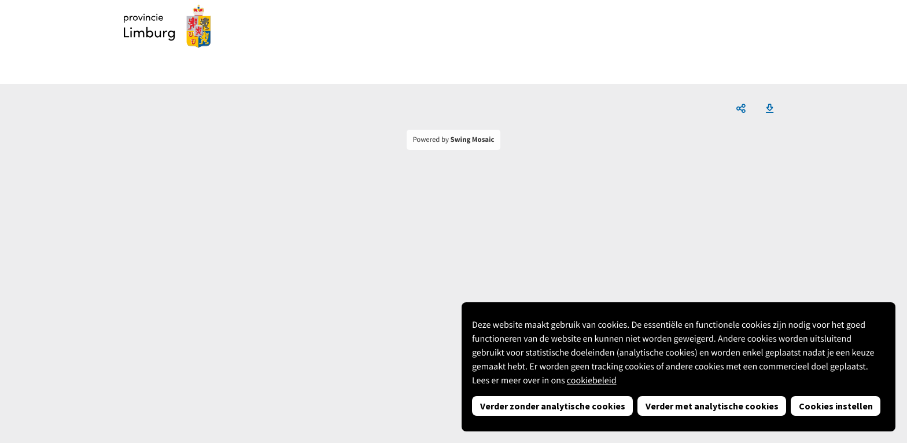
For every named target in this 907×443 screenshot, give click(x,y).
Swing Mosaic (473, 139)
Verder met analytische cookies (712, 406)
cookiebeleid (592, 380)
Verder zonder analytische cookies (552, 406)
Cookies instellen (836, 406)
